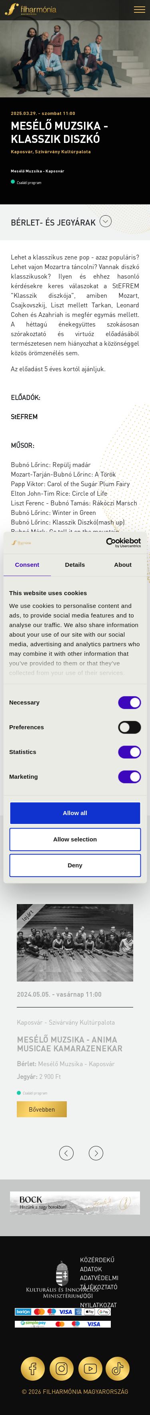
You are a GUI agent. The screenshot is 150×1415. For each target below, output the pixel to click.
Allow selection (75, 839)
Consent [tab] (27, 564)
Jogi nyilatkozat (98, 1300)
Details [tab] (75, 564)
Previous (66, 1153)
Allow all (75, 812)
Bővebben (42, 1109)
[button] (139, 10)
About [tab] (123, 564)
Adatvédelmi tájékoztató (99, 1282)
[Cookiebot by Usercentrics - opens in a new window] (107, 543)
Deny (75, 865)
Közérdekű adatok (97, 1264)
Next (96, 1153)
